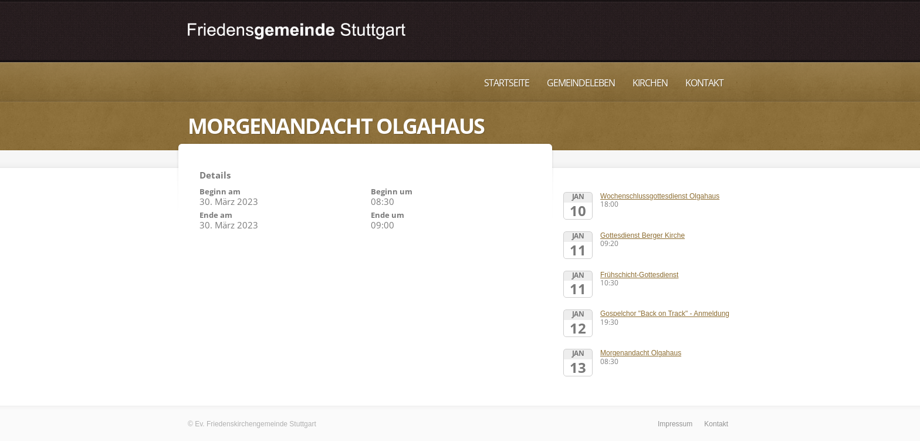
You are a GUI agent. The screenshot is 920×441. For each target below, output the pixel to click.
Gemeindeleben (581, 82)
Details (215, 175)
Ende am (215, 215)
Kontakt (704, 82)
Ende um (387, 215)
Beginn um (391, 191)
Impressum (675, 424)
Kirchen (650, 82)
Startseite (506, 82)
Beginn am (220, 191)
